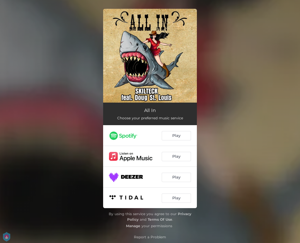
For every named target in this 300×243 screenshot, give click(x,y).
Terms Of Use (160, 219)
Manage (133, 226)
